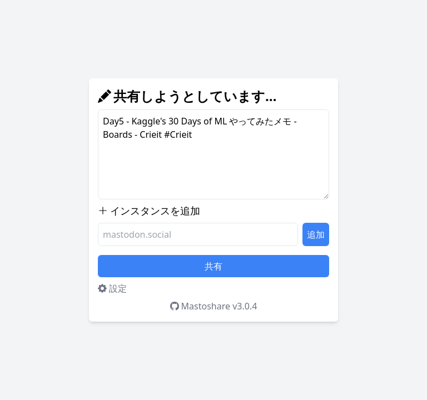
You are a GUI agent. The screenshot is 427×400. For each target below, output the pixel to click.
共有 (213, 266)
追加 (316, 234)
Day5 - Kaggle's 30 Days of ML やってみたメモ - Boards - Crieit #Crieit (213, 154)
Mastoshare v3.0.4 (213, 306)
